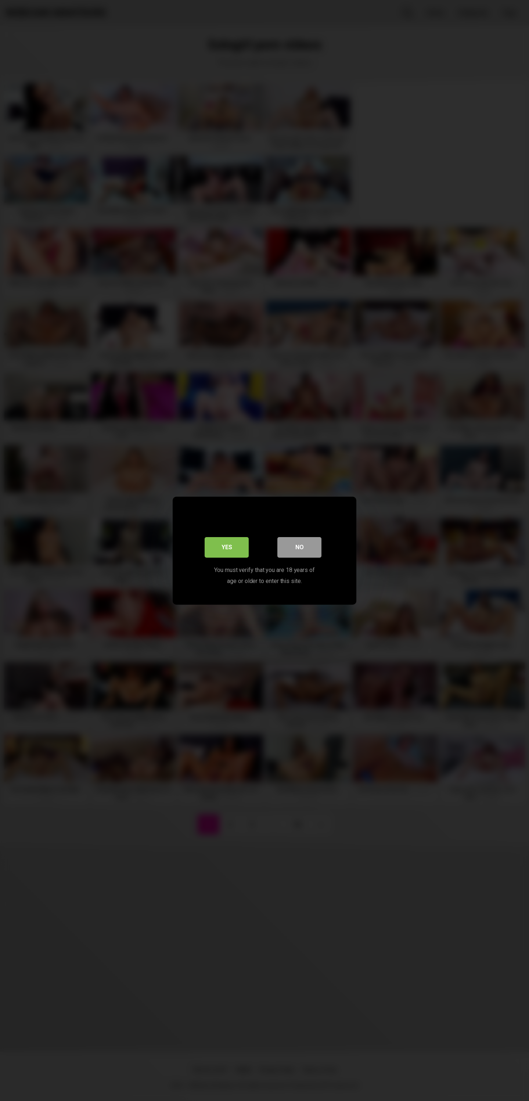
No (299, 546)
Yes (227, 546)
